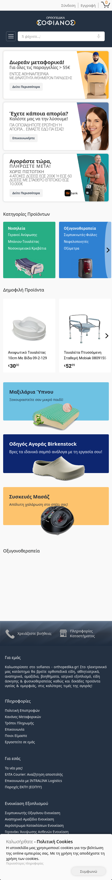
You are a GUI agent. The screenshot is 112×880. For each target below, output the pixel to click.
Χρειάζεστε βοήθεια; (34, 633)
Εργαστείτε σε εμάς (20, 742)
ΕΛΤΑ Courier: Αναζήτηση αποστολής (34, 774)
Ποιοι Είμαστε (16, 735)
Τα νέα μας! (14, 768)
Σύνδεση (68, 5)
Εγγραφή (88, 5)
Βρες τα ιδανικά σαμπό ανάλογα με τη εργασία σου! (55, 451)
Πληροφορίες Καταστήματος (82, 633)
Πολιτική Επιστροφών (22, 710)
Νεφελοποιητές (76, 242)
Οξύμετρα (71, 248)
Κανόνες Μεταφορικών (23, 716)
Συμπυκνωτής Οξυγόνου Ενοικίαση (32, 813)
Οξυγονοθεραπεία (80, 228)
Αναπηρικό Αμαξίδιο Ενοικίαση (29, 819)
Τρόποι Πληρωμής (19, 723)
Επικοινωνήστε (23, 138)
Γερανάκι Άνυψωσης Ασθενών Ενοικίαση (37, 831)
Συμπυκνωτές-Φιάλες (80, 235)
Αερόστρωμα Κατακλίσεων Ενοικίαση (34, 825)
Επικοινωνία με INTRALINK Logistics (33, 780)
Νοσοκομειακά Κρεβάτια (27, 248)
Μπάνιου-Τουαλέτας (23, 242)
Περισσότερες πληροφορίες (24, 863)
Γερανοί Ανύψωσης (22, 235)
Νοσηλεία (16, 228)
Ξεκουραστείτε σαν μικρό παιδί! (36, 399)
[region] (57, 250)
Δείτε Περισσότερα (26, 87)
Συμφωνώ (88, 871)
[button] (11, 36)
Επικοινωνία (14, 729)
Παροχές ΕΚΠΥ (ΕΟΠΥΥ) (23, 787)
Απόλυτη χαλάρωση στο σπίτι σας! (38, 504)
